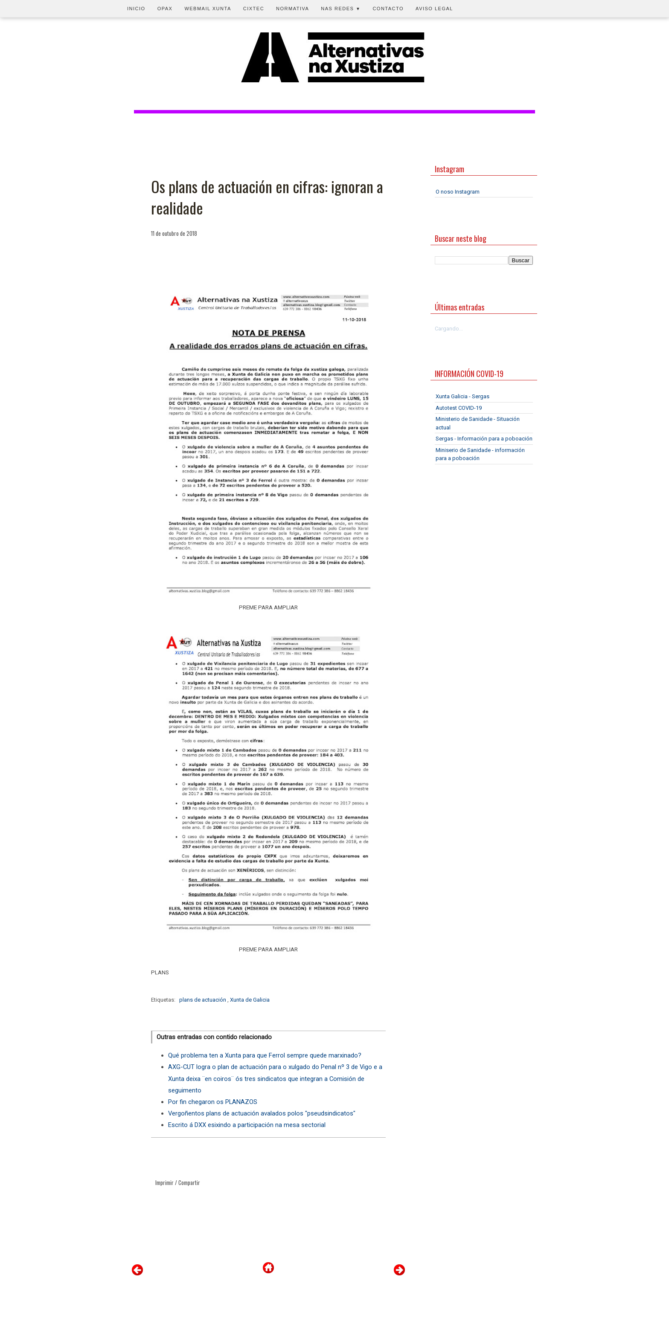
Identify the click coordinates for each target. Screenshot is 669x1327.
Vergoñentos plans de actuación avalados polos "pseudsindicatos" (261, 1113)
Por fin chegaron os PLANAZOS (212, 1102)
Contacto (388, 8)
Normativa (292, 8)
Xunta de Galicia (250, 1000)
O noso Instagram (458, 191)
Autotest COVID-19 (459, 408)
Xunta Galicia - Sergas (462, 396)
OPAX (165, 8)
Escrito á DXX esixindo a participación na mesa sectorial (247, 1125)
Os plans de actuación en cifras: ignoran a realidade (267, 197)
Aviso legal (434, 8)
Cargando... (449, 328)
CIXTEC (253, 8)
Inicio (136, 8)
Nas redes (341, 8)
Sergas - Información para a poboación (484, 438)
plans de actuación (203, 1000)
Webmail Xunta (207, 8)
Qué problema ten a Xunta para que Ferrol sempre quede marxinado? (264, 1055)
